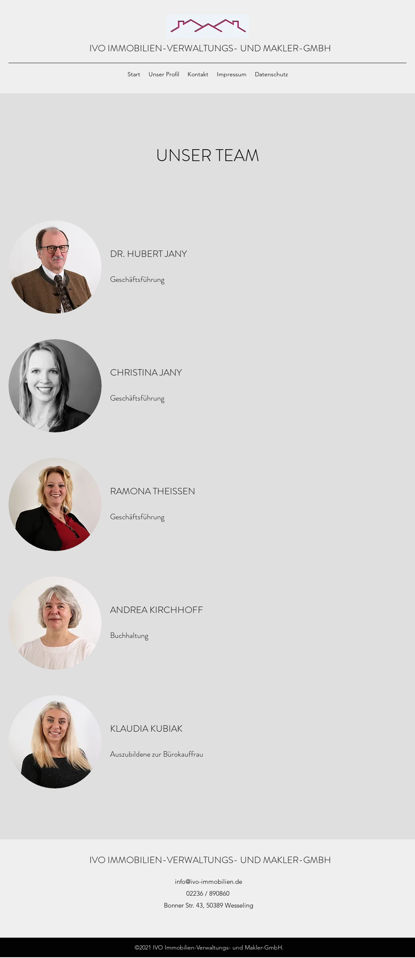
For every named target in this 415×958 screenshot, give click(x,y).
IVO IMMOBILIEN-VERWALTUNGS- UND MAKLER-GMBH (210, 48)
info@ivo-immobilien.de (208, 881)
